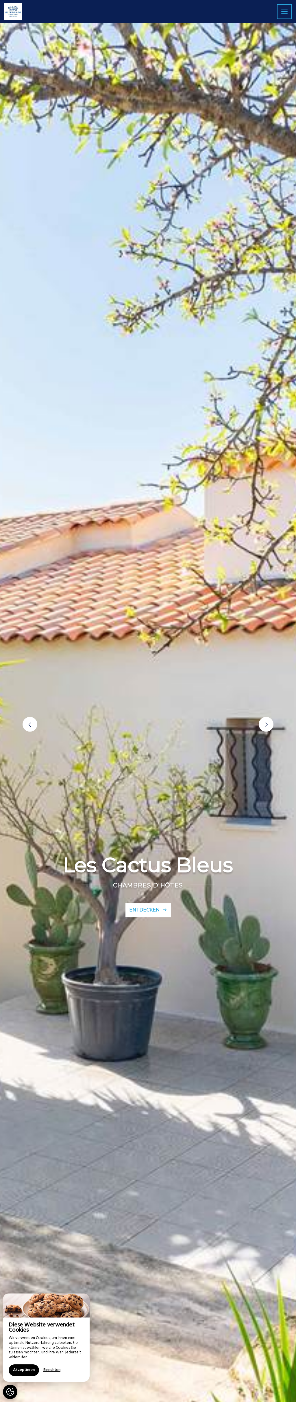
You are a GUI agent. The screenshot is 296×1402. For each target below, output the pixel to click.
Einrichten (51, 1370)
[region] (46, 1337)
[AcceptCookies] (10, 1392)
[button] (30, 724)
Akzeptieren (24, 1370)
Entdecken (148, 910)
